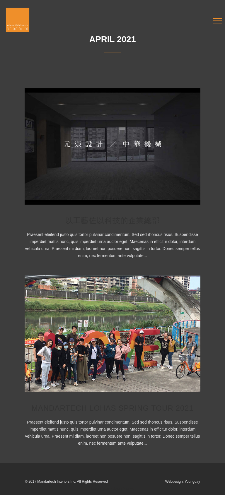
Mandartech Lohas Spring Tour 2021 (112, 408)
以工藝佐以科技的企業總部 (112, 220)
